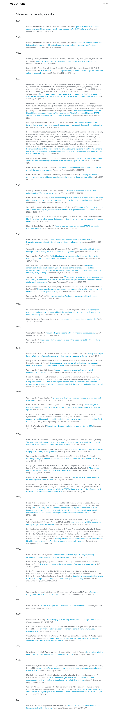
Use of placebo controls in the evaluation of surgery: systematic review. (68, 564)
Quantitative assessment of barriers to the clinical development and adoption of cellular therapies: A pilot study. (64, 577)
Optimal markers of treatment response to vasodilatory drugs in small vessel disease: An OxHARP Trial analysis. (62, 27)
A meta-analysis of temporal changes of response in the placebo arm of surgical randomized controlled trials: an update (63, 407)
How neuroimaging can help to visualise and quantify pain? (63, 606)
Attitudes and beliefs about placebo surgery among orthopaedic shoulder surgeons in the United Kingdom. (60, 556)
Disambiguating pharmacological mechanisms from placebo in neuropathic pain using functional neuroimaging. (62, 364)
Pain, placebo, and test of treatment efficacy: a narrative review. (71, 333)
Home (106, 3)
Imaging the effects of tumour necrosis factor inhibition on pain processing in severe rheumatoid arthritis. (62, 175)
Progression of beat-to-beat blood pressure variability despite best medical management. (63, 250)
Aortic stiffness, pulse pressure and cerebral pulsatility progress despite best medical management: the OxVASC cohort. (64, 208)
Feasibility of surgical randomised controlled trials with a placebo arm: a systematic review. (62, 458)
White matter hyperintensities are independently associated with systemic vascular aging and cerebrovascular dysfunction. (63, 43)
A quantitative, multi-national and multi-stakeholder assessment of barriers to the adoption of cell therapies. (64, 419)
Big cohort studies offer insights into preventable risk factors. (73, 296)
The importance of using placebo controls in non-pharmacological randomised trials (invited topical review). (64, 159)
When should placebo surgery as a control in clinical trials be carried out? (62, 469)
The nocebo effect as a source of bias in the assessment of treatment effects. (70, 340)
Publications (17, 3)
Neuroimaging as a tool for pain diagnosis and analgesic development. (74, 619)
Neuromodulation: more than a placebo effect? (79, 319)
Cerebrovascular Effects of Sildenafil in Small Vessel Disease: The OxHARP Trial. (67, 61)
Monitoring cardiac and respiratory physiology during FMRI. (69, 426)
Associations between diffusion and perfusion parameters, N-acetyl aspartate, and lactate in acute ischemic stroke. (62, 639)
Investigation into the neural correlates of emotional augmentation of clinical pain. (64, 653)
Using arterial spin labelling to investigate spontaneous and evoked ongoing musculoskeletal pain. (64, 354)
